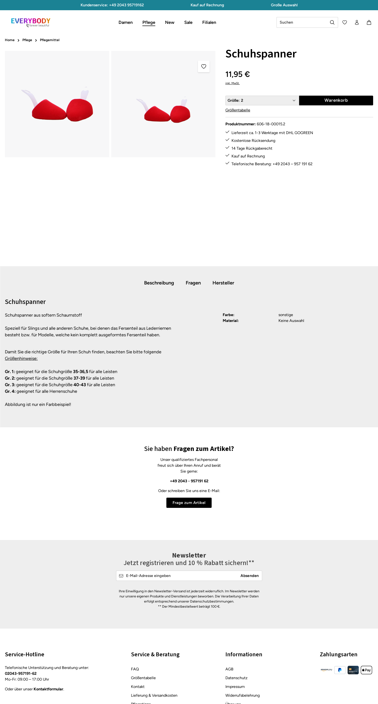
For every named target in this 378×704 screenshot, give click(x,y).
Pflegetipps (141, 657)
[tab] (159, 283)
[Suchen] (332, 22)
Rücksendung (143, 666)
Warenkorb (336, 100)
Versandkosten (265, 697)
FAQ (135, 622)
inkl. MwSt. (232, 83)
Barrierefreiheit (238, 675)
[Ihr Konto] (356, 22)
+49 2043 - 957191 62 (189, 481)
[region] (110, 156)
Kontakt (138, 640)
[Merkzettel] (344, 22)
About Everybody (240, 666)
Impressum (235, 640)
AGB (229, 622)
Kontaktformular (48, 642)
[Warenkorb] (369, 22)
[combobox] (302, 22)
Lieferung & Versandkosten (154, 649)
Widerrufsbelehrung (242, 649)
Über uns (233, 657)
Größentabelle (237, 110)
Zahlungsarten (143, 675)
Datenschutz (236, 631)
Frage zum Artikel (189, 502)
